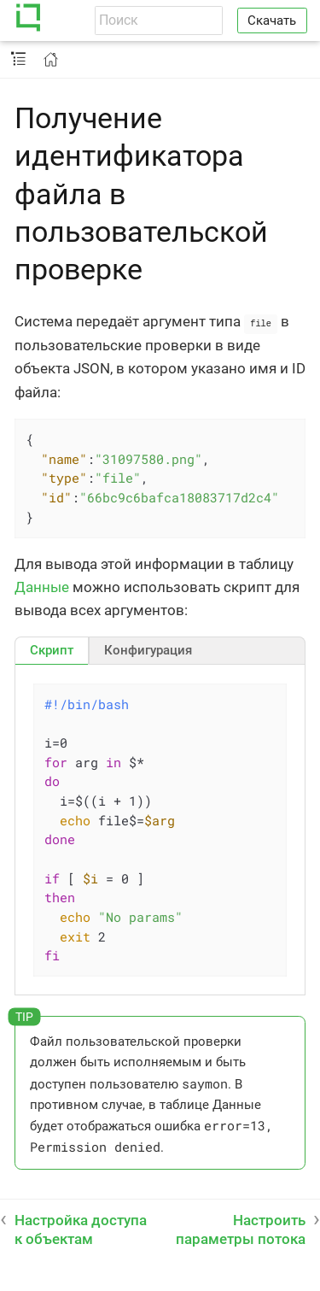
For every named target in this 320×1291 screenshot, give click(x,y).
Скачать (271, 20)
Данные (42, 586)
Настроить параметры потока (240, 1229)
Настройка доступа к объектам (81, 1229)
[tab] (52, 649)
